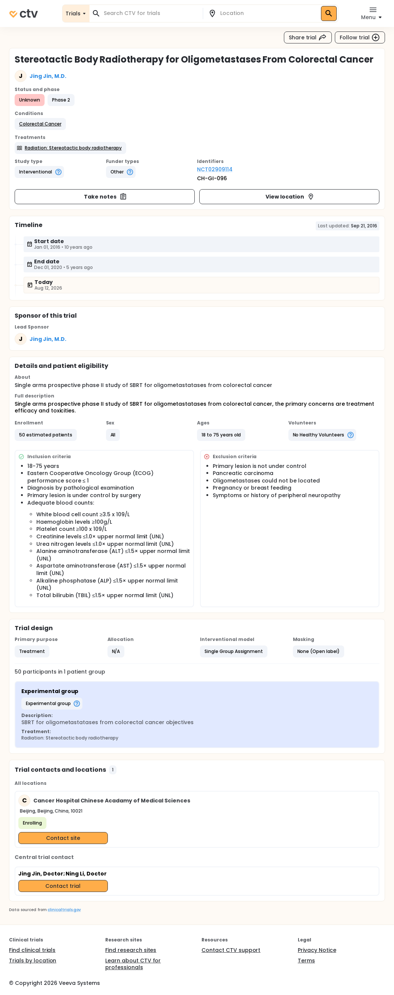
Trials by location (32, 960)
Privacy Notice (317, 950)
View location (290, 196)
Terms (306, 960)
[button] (40, 124)
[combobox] (150, 13)
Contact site (63, 838)
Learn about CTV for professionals (133, 964)
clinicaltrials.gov (64, 910)
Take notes (105, 196)
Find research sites (130, 950)
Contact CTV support (230, 950)
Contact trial (63, 886)
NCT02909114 (215, 169)
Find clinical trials (32, 950)
